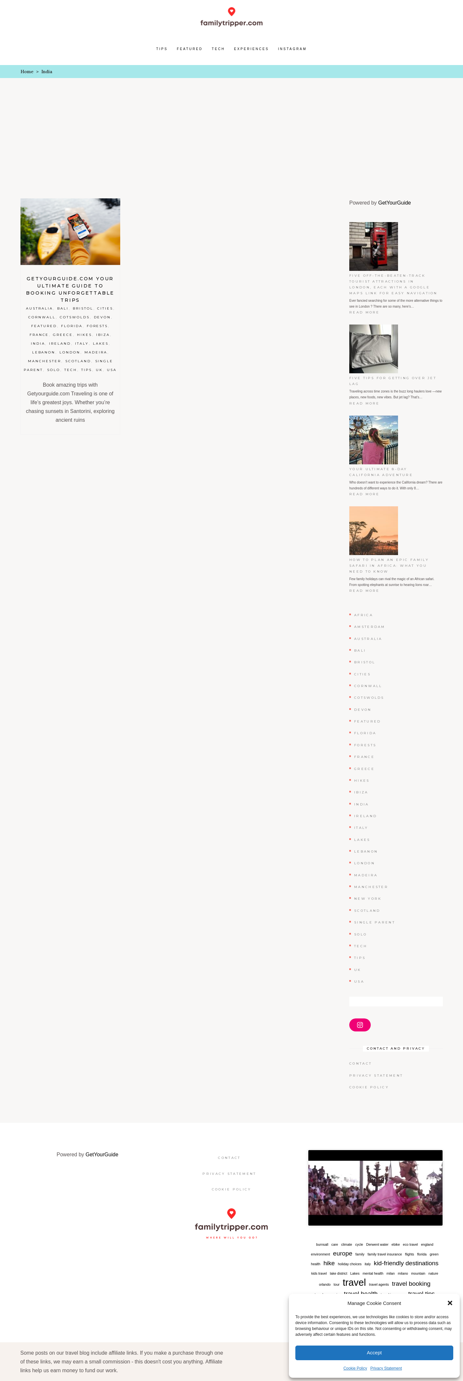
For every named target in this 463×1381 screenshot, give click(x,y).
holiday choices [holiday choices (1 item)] (350, 1264)
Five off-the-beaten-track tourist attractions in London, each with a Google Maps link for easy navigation (393, 284)
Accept (374, 1352)
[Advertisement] (232, 126)
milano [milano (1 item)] (403, 1273)
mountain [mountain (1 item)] (418, 1273)
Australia (39, 308)
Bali (63, 308)
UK (99, 370)
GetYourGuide (394, 203)
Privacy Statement (386, 1368)
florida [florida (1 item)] (422, 1254)
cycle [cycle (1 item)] (359, 1244)
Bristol (83, 308)
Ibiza (103, 335)
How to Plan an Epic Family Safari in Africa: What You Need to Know (389, 566)
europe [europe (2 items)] (342, 1253)
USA (112, 370)
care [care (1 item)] (334, 1244)
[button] (450, 1303)
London (69, 352)
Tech (70, 370)
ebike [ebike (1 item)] (396, 1244)
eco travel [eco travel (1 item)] (410, 1244)
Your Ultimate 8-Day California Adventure (381, 472)
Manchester (44, 361)
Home (26, 71)
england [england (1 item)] (427, 1244)
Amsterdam (369, 627)
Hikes (84, 335)
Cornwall (42, 317)
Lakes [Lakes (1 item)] (354, 1273)
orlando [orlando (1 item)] (325, 1284)
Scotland (78, 361)
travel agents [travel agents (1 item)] (379, 1284)
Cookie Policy (355, 1368)
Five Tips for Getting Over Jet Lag (392, 381)
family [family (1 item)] (360, 1254)
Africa (363, 615)
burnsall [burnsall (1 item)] (322, 1244)
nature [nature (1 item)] (433, 1273)
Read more (367, 312)
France (39, 335)
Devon (102, 317)
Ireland (60, 343)
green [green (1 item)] (434, 1254)
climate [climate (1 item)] (346, 1244)
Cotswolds (75, 317)
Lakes (101, 343)
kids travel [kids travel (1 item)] (319, 1273)
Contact (360, 1063)
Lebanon (44, 352)
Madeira (95, 352)
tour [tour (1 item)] (337, 1284)
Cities (105, 308)
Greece (63, 335)
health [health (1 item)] (315, 1264)
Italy (82, 343)
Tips (86, 370)
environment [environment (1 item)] (320, 1254)
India (38, 343)
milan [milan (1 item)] (390, 1273)
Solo (53, 370)
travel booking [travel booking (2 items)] (411, 1283)
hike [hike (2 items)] (329, 1263)
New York (367, 898)
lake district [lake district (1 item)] (338, 1273)
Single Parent (374, 922)
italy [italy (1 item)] (368, 1264)
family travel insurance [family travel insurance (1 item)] (384, 1254)
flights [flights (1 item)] (409, 1254)
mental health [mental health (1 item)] (373, 1273)
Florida (72, 326)
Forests (97, 326)
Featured (44, 326)
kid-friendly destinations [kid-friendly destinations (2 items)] (406, 1263)
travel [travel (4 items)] (354, 1282)
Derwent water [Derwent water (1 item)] (377, 1244)
